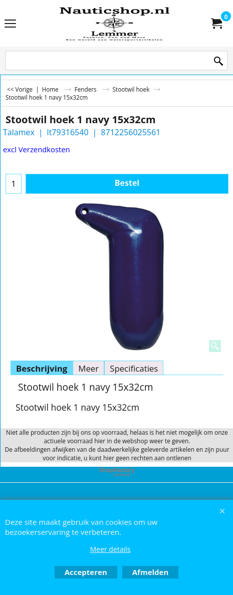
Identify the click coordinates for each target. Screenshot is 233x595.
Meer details (110, 549)
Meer (88, 368)
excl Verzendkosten (36, 149)
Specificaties (134, 368)
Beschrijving (41, 368)
